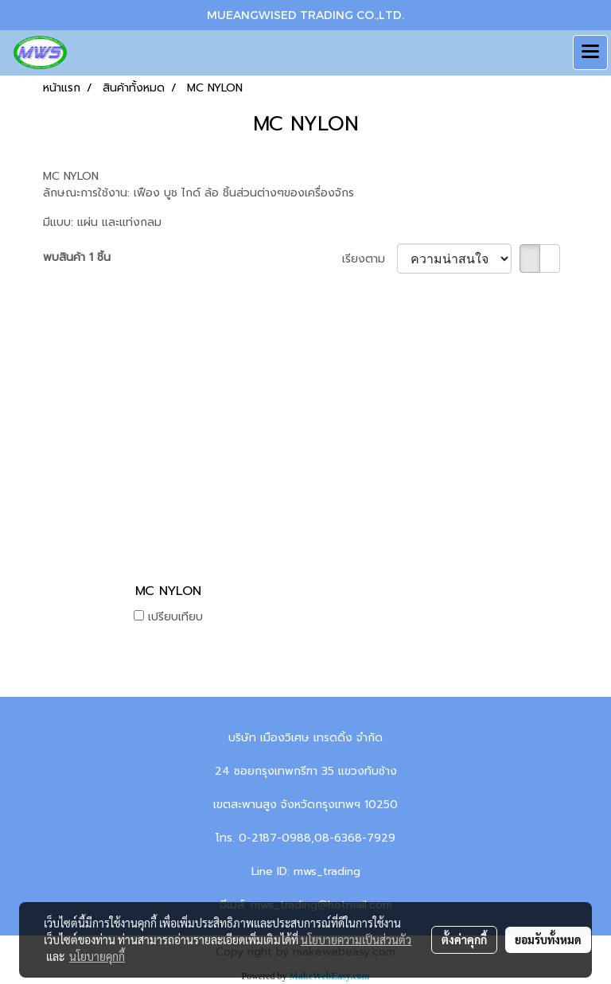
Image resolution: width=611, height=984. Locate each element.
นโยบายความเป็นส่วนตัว (356, 939)
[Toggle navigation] (590, 52)
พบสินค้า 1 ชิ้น (77, 257)
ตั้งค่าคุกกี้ (464, 939)
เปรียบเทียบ (175, 617)
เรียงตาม (369, 259)
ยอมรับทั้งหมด (548, 939)
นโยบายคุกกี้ (97, 956)
